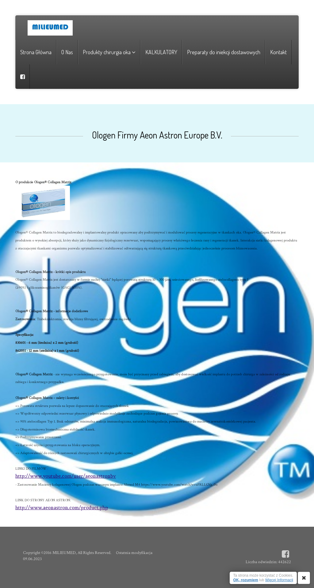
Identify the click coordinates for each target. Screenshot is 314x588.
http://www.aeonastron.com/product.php (61, 507)
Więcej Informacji (279, 580)
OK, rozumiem (245, 580)
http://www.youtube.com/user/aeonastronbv (65, 476)
